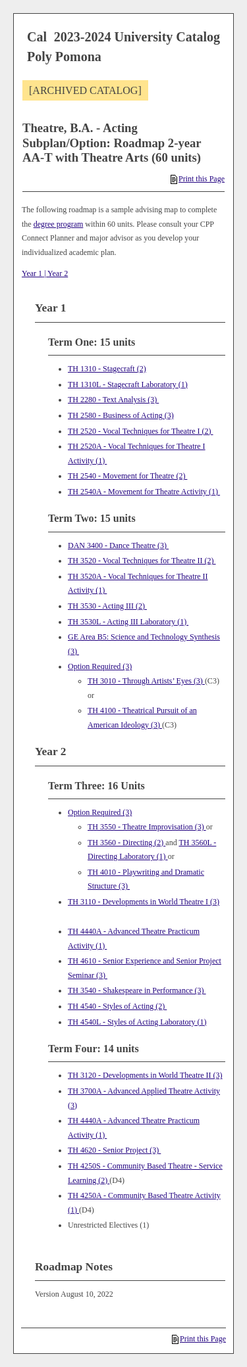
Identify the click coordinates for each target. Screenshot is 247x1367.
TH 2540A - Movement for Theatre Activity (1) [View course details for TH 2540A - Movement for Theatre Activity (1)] (144, 491)
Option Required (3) (100, 666)
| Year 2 (55, 273)
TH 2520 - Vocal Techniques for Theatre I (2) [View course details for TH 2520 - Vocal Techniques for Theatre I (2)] (140, 431)
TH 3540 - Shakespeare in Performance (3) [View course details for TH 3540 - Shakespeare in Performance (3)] (137, 990)
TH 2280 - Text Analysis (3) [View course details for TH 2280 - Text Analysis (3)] (113, 399)
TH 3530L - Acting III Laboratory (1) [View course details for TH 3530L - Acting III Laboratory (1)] (128, 621)
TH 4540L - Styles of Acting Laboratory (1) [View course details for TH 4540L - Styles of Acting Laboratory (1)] (137, 1022)
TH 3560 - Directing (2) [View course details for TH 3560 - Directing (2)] (126, 842)
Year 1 (32, 273)
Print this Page (198, 178)
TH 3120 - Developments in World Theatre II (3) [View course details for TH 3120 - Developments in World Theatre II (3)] (145, 1075)
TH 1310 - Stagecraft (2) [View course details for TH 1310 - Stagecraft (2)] (107, 368)
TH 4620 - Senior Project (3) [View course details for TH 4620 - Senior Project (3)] (114, 1150)
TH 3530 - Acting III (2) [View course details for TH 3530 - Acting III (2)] (107, 606)
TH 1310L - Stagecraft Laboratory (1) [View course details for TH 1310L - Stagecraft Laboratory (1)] (128, 384)
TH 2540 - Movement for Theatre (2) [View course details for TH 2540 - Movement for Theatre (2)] (127, 475)
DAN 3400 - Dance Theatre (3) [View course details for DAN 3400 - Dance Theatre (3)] (118, 545)
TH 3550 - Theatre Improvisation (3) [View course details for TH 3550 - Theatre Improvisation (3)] (147, 826)
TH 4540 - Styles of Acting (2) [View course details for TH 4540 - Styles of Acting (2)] (117, 1006)
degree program (59, 224)
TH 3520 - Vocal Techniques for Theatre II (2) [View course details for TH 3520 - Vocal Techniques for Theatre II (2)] (142, 560)
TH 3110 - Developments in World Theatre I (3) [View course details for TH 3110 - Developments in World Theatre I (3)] (143, 901)
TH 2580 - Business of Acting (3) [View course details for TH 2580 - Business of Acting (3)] (121, 415)
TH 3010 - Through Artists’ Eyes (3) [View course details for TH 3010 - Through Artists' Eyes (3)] (146, 680)
